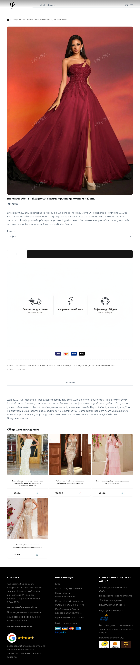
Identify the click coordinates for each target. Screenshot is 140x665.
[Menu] (131, 5)
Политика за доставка (68, 592)
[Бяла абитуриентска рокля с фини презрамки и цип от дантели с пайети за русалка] (27, 454)
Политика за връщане (112, 608)
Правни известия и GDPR (69, 621)
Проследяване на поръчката (24, 615)
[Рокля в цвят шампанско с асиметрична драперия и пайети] (27, 519)
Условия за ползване (110, 603)
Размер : (11, 231)
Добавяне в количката (79, 254)
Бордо (21, 369)
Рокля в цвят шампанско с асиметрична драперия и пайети (27, 547)
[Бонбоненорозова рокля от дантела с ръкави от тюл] (112, 454)
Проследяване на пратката (115, 599)
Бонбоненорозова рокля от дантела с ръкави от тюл (112, 482)
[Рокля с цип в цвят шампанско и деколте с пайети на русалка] (70, 454)
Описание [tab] (70, 382)
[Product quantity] (16, 254)
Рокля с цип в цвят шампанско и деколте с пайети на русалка (70, 482)
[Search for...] (34, 5)
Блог (57, 587)
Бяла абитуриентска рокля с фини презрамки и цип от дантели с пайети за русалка (27, 483)
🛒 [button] (37, 493)
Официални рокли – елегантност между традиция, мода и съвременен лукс (68, 365)
